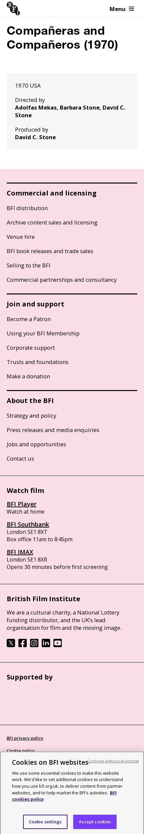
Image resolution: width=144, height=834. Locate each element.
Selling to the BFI (28, 265)
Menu (122, 9)
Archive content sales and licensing (52, 222)
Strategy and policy (31, 415)
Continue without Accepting (113, 765)
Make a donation (28, 376)
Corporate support (31, 347)
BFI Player (21, 504)
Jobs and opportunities (36, 444)
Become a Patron (29, 319)
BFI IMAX (20, 552)
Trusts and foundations (37, 362)
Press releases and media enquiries (53, 430)
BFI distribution (27, 208)
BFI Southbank (28, 524)
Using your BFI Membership (43, 333)
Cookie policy (21, 751)
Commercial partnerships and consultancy (62, 279)
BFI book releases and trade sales (50, 251)
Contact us (20, 458)
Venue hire (21, 236)
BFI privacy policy (25, 738)
